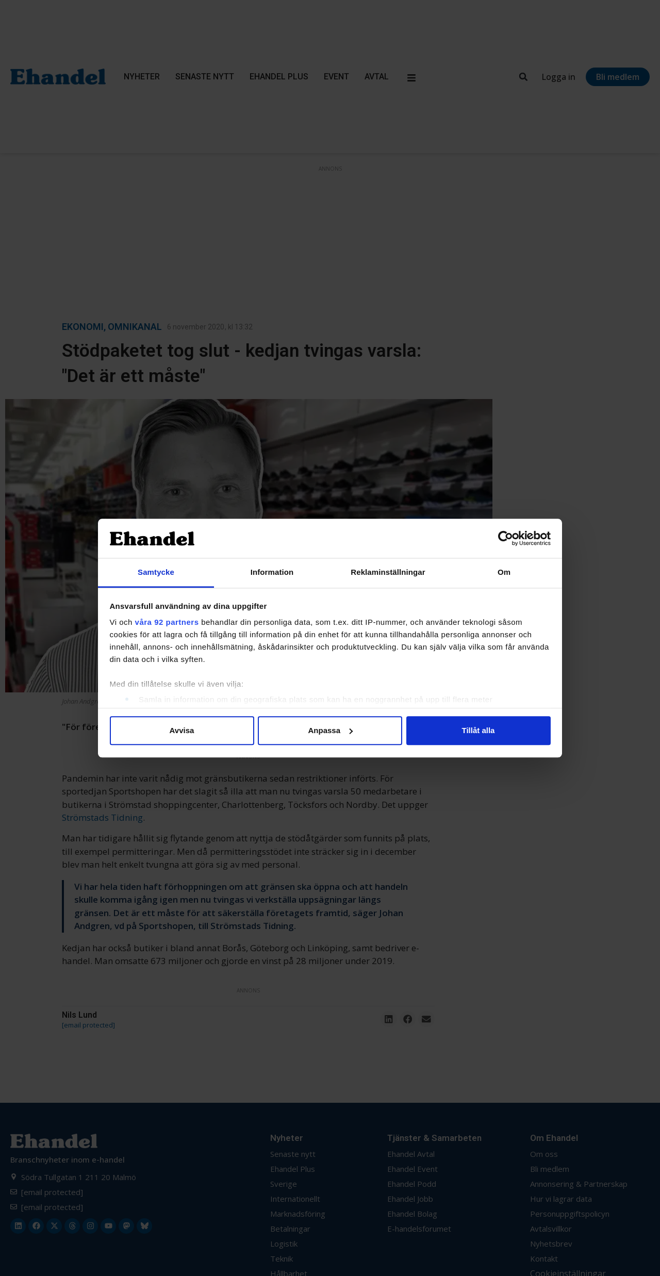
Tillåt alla (478, 730)
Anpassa (330, 730)
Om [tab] (504, 572)
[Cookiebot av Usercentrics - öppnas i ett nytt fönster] (505, 538)
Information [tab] (272, 572)
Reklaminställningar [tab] (388, 572)
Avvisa (182, 730)
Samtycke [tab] (156, 572)
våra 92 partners (167, 622)
